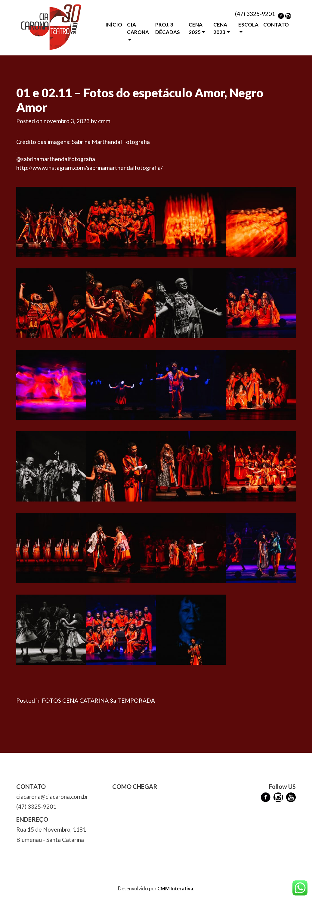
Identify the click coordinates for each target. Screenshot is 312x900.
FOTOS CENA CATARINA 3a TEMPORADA (98, 700)
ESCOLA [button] (248, 24)
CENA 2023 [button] (220, 28)
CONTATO (276, 24)
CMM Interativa (175, 888)
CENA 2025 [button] (195, 28)
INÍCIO (113, 24)
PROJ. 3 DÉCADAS (167, 28)
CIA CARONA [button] (138, 28)
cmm (104, 120)
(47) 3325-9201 (255, 13)
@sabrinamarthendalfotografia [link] (55, 158)
